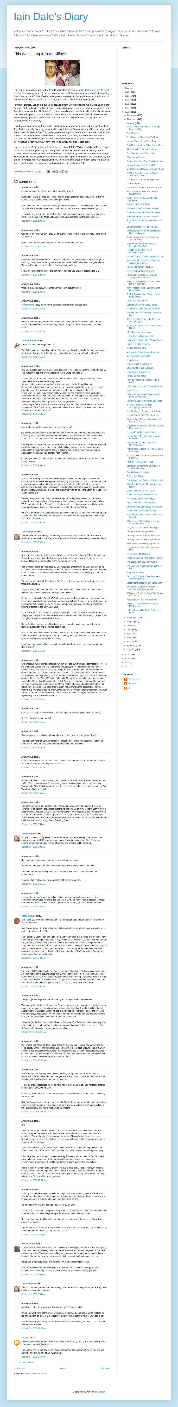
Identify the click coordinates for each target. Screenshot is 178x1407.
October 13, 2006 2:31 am (33, 331)
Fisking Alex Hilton (135, 476)
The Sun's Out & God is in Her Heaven (144, 187)
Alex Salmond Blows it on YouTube (142, 137)
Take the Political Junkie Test (140, 462)
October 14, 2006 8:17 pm (33, 1357)
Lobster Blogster (29, 340)
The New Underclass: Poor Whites (142, 208)
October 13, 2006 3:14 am (33, 414)
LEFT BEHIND (21, 150)
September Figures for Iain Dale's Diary (145, 583)
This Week (19, 96)
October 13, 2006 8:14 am (33, 747)
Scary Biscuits (28, 916)
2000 (127, 666)
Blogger (101, 1392)
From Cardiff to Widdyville (138, 372)
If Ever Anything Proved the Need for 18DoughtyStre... (143, 320)
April (129, 637)
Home (63, 1368)
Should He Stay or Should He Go (142, 495)
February (131, 645)
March (130, 641)
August (130, 621)
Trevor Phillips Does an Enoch (140, 336)
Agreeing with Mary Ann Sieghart (142, 600)
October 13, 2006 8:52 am (33, 793)
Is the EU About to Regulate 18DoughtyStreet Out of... (139, 406)
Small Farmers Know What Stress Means (145, 145)
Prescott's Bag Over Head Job (140, 271)
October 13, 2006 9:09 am (33, 847)
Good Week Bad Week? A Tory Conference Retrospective (141, 588)
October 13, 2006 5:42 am (33, 542)
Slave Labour (133, 133)
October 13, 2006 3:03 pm (33, 1274)
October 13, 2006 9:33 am (33, 958)
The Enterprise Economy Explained (143, 179)
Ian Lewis (26, 1337)
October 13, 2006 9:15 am (33, 884)
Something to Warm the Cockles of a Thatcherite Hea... (143, 467)
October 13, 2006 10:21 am (33, 1060)
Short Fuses (132, 360)
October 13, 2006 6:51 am (33, 651)
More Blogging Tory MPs (138, 301)
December (132, 115)
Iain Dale (132, 683)
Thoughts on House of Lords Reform (143, 309)
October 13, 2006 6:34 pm (33, 1294)
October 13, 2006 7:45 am (33, 722)
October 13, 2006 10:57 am (33, 1112)
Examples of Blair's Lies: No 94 (141, 491)
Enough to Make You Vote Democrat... (144, 212)
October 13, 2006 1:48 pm (33, 1234)
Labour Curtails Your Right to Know (143, 415)
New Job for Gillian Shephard (140, 267)
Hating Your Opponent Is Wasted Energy (145, 340)
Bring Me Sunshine (135, 572)
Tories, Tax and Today (137, 376)
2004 (127, 658)
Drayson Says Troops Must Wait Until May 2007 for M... (144, 420)
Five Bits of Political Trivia (138, 204)
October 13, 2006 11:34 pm (33, 1328)
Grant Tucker (133, 679)
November (132, 119)
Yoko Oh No (132, 390)
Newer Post (20, 1368)
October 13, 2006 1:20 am (33, 246)
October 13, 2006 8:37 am (33, 767)
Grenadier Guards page (46, 670)
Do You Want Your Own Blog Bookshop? (145, 161)
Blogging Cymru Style (136, 348)
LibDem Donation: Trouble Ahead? (142, 227)
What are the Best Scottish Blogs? (142, 216)
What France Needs (136, 157)
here (79, 288)
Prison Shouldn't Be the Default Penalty (145, 558)
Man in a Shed (28, 1244)
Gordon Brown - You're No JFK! (141, 165)
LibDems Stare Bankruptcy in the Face (144, 507)
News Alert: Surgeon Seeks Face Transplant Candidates (142, 276)
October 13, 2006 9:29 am (33, 906)
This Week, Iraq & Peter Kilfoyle (141, 499)
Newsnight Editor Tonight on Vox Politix (144, 401)
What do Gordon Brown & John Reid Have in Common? (143, 282)
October (131, 123)
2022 (127, 88)
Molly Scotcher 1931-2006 (138, 356)
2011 (127, 92)
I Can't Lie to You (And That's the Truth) (144, 386)
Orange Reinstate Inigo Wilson (141, 531)
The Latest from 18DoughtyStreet (142, 562)
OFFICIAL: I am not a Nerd (139, 332)
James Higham (28, 532)
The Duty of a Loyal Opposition (141, 153)
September (132, 618)
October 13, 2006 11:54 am (33, 1180)
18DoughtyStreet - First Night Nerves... (144, 539)
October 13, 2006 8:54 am (33, 824)
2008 (127, 104)
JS (129, 688)
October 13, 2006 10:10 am (33, 1032)
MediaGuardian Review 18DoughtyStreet (145, 169)
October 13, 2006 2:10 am (33, 309)
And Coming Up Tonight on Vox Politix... (145, 411)
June (129, 629)
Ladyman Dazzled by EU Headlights (143, 527)
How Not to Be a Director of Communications (139, 251)
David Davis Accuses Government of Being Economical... (143, 395)
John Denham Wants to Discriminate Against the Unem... (143, 261)
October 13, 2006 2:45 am (33, 357)
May (129, 633)
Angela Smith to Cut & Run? (139, 364)
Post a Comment (25, 1362)
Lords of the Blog (134, 183)
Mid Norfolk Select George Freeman (143, 352)
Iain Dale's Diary (51, 16)
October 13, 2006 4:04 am (33, 465)
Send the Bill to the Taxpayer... (140, 368)
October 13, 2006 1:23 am (33, 275)
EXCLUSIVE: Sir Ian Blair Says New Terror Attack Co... (143, 577)
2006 (127, 112)
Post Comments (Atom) (37, 1373)
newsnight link (27, 305)
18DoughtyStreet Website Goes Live (143, 535)
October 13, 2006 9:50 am (33, 986)
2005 (127, 654)
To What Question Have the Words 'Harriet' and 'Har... (142, 174)
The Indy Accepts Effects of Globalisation (145, 480)
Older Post (105, 1368)
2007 (127, 108)
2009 (127, 100)
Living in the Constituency (138, 344)
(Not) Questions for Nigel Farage (141, 149)
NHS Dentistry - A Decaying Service (143, 543)
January (131, 649)
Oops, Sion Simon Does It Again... (142, 503)
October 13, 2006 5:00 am (33, 522)
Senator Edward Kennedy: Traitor (142, 305)
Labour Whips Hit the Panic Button (142, 141)
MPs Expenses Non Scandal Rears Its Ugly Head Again (144, 232)
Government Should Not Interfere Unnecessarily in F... (142, 443)
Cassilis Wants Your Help (138, 472)
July (129, 625)
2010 (127, 96)
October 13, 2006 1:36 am (33, 292)
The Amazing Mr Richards (138, 554)
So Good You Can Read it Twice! (142, 432)
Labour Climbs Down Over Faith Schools (145, 256)
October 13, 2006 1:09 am (33, 221)
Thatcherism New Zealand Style (141, 511)
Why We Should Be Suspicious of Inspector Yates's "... (142, 245)
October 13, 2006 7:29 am (33, 699)
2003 (127, 662)
